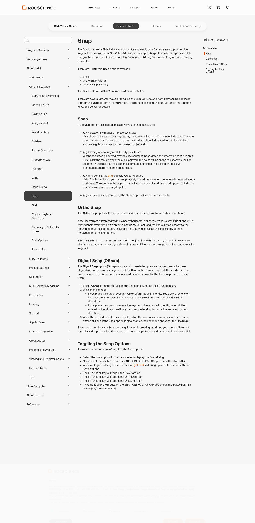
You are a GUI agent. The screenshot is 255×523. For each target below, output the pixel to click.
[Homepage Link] (39, 7)
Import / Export (38, 258)
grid (110, 175)
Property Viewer (41, 159)
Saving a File (39, 114)
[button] (209, 7)
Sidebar (36, 141)
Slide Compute (36, 386)
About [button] (171, 7)
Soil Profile (35, 276)
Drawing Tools (37, 368)
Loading (34, 304)
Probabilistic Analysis (42, 349)
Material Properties (41, 331)
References (33, 404)
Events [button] (153, 7)
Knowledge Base (37, 59)
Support (34, 313)
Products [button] (94, 7)
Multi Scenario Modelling (44, 286)
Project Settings (39, 267)
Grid (34, 205)
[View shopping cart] (218, 7)
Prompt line (39, 249)
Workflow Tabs (40, 132)
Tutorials (155, 26)
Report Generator (42, 150)
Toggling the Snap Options (215, 70)
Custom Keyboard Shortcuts (43, 216)
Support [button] (135, 7)
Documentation (126, 26)
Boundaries (36, 295)
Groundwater (37, 340)
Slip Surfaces (37, 322)
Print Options (40, 240)
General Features (39, 86)
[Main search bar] (48, 40)
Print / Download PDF (217, 40)
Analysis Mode (40, 123)
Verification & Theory (188, 26)
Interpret (37, 168)
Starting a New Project (45, 95)
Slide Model (34, 68)
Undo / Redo (39, 187)
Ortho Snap (211, 58)
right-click (138, 365)
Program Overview (38, 50)
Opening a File (40, 104)
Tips (31, 377)
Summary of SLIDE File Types (45, 229)
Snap (35, 196)
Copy (35, 177)
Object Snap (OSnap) (216, 64)
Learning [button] (114, 7)
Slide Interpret (35, 395)
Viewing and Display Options (46, 358)
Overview (96, 26)
